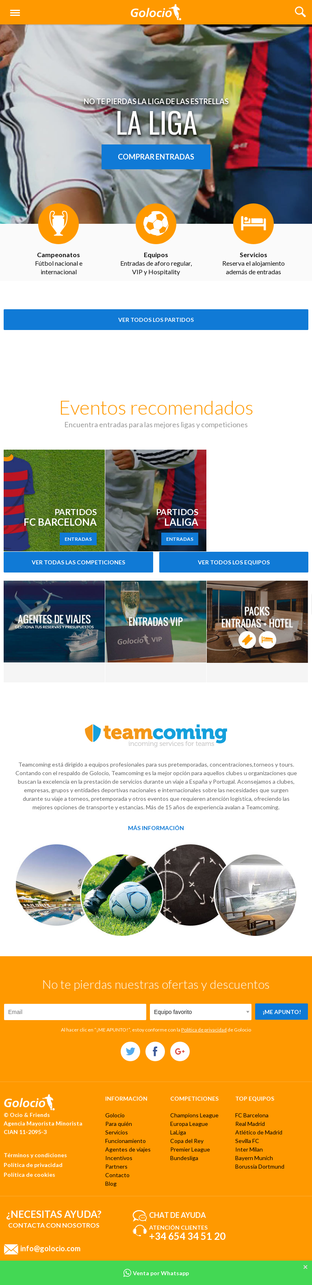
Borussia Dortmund (259, 1166)
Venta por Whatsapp (156, 1273)
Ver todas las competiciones (78, 562)
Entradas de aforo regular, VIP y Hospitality (156, 263)
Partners (116, 1166)
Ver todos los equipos (234, 562)
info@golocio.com (50, 1247)
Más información (156, 827)
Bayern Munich (254, 1157)
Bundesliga (184, 1157)
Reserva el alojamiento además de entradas (253, 263)
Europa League (189, 1123)
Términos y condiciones (35, 1155)
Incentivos (118, 1157)
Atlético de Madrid (258, 1132)
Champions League (194, 1115)
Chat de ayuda (177, 1214)
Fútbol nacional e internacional (58, 263)
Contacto (117, 1174)
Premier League (190, 1149)
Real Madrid (250, 1123)
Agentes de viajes (128, 1149)
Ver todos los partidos (156, 319)
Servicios (116, 1132)
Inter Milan (249, 1149)
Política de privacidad (204, 1030)
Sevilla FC (247, 1140)
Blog (111, 1183)
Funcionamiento (125, 1140)
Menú (13, 9)
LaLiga (178, 1132)
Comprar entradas (156, 156)
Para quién (118, 1123)
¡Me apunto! (281, 1011)
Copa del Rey (187, 1140)
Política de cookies (29, 1174)
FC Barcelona (252, 1115)
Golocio (115, 1115)
